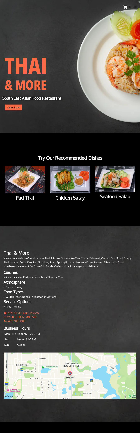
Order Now (13, 107)
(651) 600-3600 (14, 321)
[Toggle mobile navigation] (135, 7)
